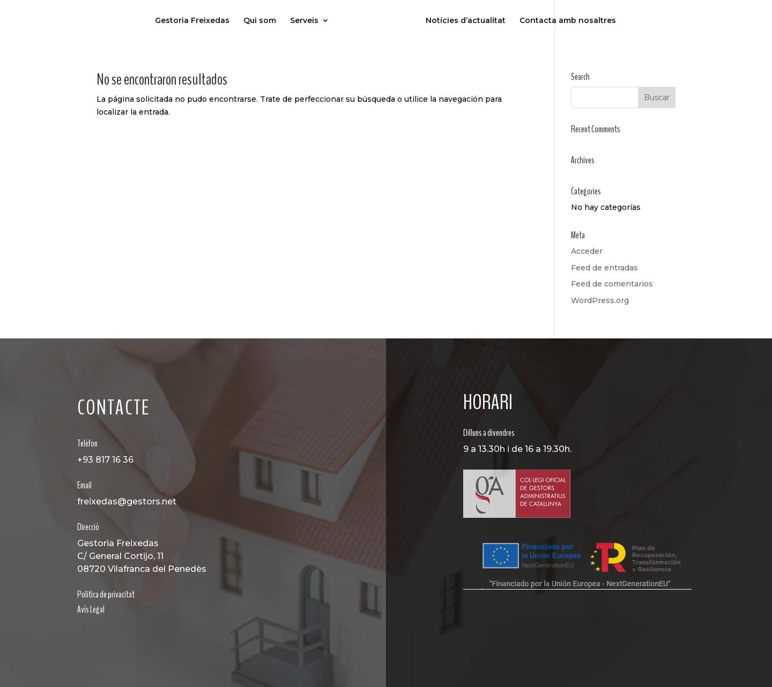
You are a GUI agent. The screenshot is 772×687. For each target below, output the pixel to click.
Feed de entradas (604, 268)
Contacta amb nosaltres (567, 21)
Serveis (304, 21)
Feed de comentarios (612, 284)
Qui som (259, 21)
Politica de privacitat (106, 594)
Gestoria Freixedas (192, 21)
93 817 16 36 (108, 460)
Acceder (587, 251)
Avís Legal (91, 609)
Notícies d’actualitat (466, 21)
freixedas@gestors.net (126, 501)
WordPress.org (600, 300)
